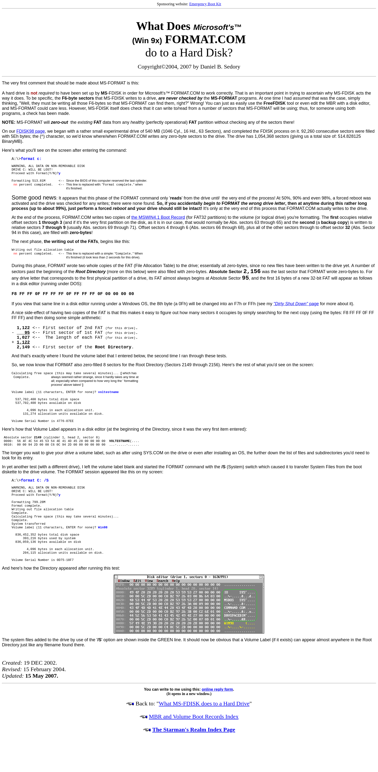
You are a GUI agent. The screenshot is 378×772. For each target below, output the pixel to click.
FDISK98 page (30, 131)
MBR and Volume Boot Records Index (194, 719)
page (296, 306)
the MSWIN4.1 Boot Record (158, 218)
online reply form (217, 692)
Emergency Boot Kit (205, 4)
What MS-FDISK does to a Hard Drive (204, 706)
